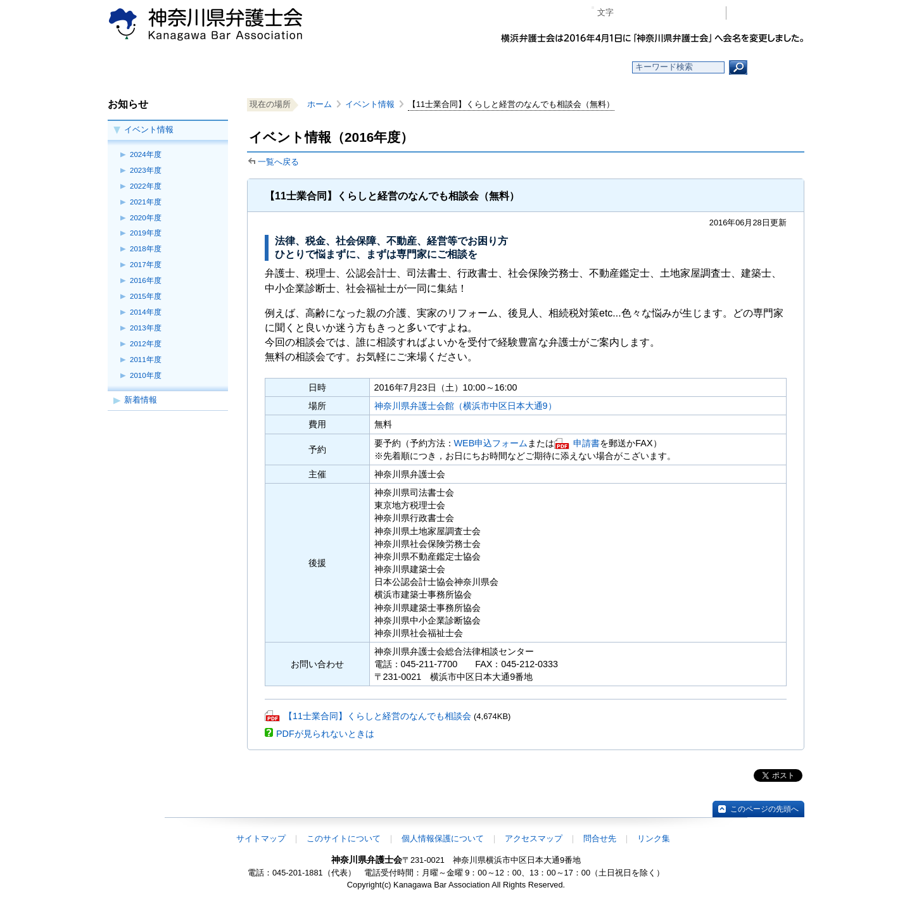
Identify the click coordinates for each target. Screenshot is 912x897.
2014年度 (146, 312)
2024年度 (146, 154)
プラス (667, 13)
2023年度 (146, 170)
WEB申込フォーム (491, 443)
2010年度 (146, 375)
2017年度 (146, 264)
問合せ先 (599, 838)
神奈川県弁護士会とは (394, 67)
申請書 (586, 443)
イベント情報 (149, 129)
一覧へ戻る (278, 161)
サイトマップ (261, 838)
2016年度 (146, 280)
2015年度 (146, 296)
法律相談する (486, 67)
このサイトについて (344, 838)
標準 (648, 13)
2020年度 (146, 218)
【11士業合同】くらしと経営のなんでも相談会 (377, 716)
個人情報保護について (443, 838)
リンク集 (653, 838)
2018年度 (146, 249)
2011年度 (146, 359)
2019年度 (146, 233)
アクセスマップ (533, 838)
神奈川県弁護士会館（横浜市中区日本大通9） (465, 406)
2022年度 (146, 186)
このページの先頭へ (764, 809)
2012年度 (146, 344)
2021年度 (146, 202)
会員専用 (768, 13)
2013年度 (146, 328)
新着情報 (140, 400)
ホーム (210, 67)
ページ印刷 (698, 13)
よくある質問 (578, 67)
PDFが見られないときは (325, 734)
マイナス (628, 13)
